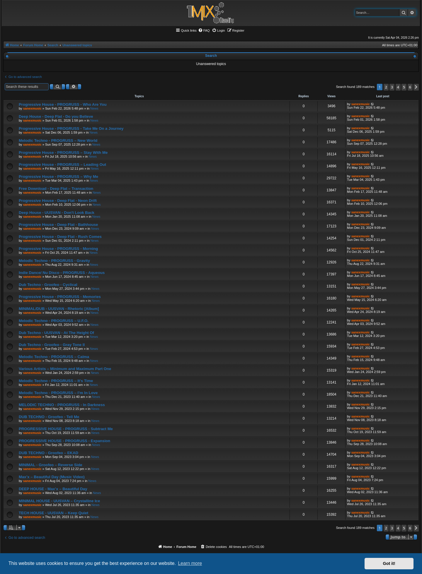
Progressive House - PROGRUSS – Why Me (58, 176)
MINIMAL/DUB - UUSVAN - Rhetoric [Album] (59, 308)
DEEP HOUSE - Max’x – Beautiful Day (53, 489)
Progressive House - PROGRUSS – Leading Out (62, 164)
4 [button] (398, 87)
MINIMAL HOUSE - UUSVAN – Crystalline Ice (59, 501)
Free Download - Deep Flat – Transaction (56, 188)
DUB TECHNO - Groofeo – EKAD (48, 453)
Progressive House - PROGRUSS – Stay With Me (63, 152)
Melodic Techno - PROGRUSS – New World (58, 140)
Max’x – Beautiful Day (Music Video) (52, 477)
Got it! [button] (389, 563)
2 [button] (386, 87)
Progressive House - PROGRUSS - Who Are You (62, 104)
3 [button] (392, 87)
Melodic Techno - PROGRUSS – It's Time (56, 381)
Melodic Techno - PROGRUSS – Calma (54, 357)
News (94, 108)
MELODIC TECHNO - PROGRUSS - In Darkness (62, 405)
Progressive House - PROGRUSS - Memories (60, 296)
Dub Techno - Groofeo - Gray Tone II (52, 345)
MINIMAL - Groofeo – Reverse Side (50, 465)
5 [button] (404, 87)
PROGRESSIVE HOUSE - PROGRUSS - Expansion (64, 441)
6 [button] (410, 87)
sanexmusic (32, 108)
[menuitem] (204, 30)
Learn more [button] (190, 563)
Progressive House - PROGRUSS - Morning (58, 248)
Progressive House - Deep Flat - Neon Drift (58, 200)
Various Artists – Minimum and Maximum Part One (65, 369)
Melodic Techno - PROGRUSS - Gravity (54, 260)
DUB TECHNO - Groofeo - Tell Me (49, 417)
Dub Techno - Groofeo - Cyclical (48, 284)
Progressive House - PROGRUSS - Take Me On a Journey (71, 128)
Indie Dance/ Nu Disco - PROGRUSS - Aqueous (62, 272)
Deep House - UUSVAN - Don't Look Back (56, 212)
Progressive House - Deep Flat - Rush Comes (60, 236)
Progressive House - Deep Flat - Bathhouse (58, 224)
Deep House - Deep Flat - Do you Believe (56, 116)
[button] (416, 87)
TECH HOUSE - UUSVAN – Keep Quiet (53, 513)
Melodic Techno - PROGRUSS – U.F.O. (54, 320)
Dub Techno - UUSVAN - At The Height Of (56, 333)
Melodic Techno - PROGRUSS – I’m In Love (58, 393)
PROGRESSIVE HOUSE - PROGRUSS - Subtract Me (66, 429)
